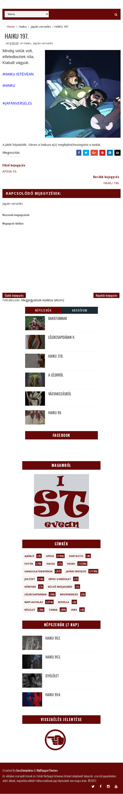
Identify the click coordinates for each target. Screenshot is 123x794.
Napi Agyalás (33, 602)
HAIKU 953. (53, 657)
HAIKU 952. (53, 638)
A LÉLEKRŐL (55, 375)
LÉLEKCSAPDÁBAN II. (61, 337)
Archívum (79, 310)
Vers (74, 610)
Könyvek (30, 587)
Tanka (53, 610)
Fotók (28, 564)
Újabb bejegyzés (14, 295)
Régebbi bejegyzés (106, 295)
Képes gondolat (59, 579)
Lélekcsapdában (35, 594)
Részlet (29, 610)
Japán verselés (41, 27)
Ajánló (29, 556)
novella (63, 602)
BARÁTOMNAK (57, 318)
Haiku (23, 27)
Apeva (50, 556)
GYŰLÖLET (52, 676)
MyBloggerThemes (47, 770)
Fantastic (76, 556)
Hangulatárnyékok (38, 571)
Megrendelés (69, 594)
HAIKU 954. (53, 695)
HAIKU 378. (55, 356)
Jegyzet (29, 579)
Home (11, 27)
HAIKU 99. (55, 412)
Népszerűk (43, 310)
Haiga (51, 564)
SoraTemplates (24, 770)
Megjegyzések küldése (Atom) (42, 300)
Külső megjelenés (60, 587)
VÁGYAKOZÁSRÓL (59, 393)
